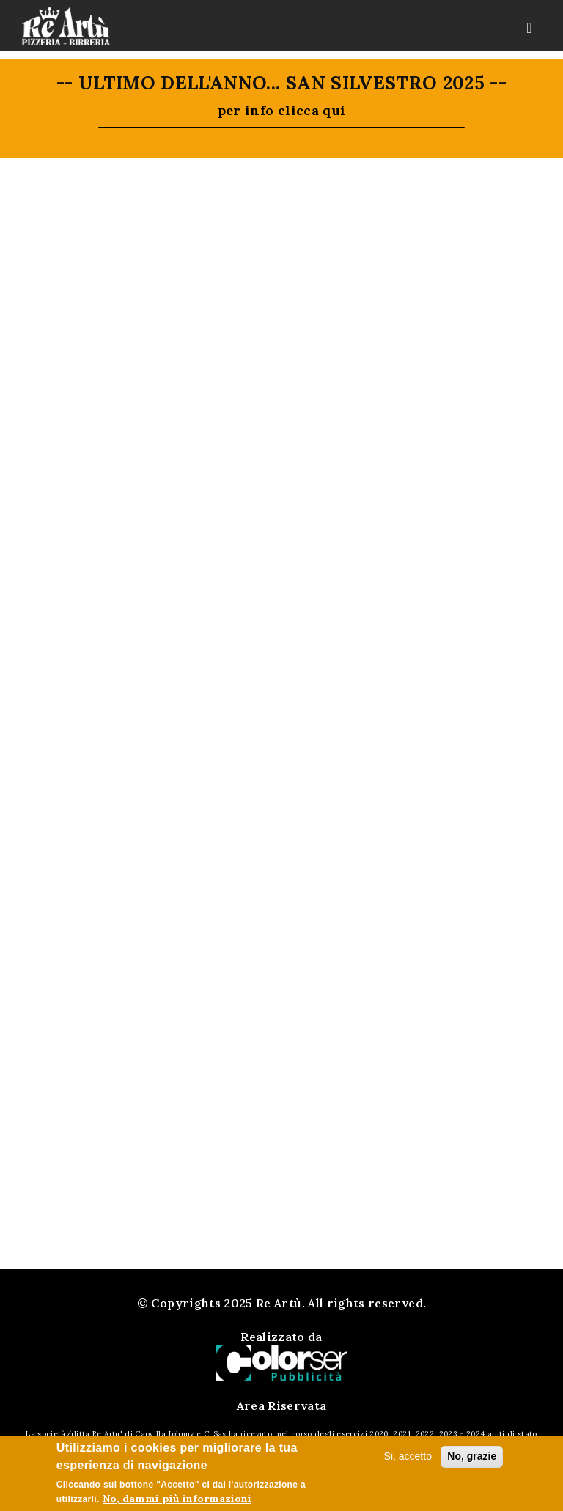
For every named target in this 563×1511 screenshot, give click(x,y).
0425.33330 (296, 971)
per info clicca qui (282, 110)
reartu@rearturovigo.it (304, 1008)
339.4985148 (300, 990)
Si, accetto (408, 1456)
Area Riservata (282, 1405)
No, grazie (471, 1456)
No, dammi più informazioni (177, 1498)
